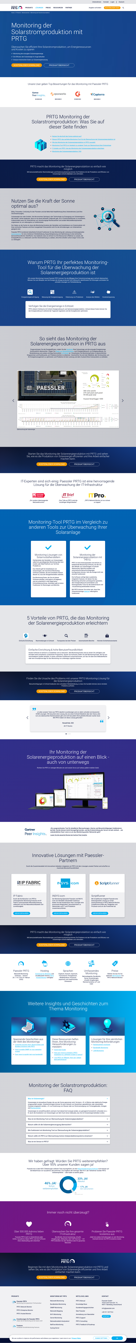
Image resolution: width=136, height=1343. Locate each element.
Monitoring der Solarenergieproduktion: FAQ (66, 151)
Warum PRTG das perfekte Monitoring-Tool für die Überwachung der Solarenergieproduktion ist (83, 139)
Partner (68, 8)
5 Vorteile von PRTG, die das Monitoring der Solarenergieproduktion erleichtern (78, 148)
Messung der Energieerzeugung (52, 293)
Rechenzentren (25, 12)
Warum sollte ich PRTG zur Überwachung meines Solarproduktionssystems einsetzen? (60, 1136)
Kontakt (106, 2)
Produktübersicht (59, 65)
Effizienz (72, 278)
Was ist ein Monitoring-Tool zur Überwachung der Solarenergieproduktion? (55, 1119)
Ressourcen (58, 8)
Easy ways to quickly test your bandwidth (29, 1055)
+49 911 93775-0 (107, 1312)
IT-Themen (18, 12)
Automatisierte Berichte (86, 637)
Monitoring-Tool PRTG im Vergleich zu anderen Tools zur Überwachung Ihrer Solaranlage (81, 145)
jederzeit (87, 591)
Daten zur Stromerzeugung (65, 351)
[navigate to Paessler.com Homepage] (16, 7)
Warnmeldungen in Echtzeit (45, 637)
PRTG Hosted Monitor (45, 977)
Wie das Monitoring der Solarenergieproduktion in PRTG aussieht (73, 142)
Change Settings (101, 1338)
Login (112, 2)
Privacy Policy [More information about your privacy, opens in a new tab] (76, 1338)
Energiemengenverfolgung (30, 293)
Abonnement (116, 976)
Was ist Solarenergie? (36, 1099)
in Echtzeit (65, 353)
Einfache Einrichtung (26, 637)
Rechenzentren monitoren (101, 1045)
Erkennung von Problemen (74, 293)
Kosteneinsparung (109, 293)
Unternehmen (96, 2)
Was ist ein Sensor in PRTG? (38, 1142)
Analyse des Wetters (93, 293)
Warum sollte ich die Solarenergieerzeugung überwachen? (49, 1125)
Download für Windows (43, 974)
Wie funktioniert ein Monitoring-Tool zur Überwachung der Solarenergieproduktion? (59, 1130)
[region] (68, 1338)
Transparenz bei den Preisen (66, 637)
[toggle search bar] (123, 7)
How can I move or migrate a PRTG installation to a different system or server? (68, 1054)
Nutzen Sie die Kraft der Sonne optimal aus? (67, 136)
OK (117, 1338)
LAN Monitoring (98, 1051)
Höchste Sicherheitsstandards (107, 637)
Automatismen (16, 234)
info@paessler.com (108, 1308)
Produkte (29, 8)
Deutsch (121, 2)
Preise (48, 8)
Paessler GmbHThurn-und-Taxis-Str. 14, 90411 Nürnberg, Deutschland (112, 1303)
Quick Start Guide (60, 1050)
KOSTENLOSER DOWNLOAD (27, 65)
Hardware (69, 349)
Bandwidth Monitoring (100, 1048)
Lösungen (39, 8)
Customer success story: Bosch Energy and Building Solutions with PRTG (29, 1046)
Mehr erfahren (21, 913)
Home (12, 12)
